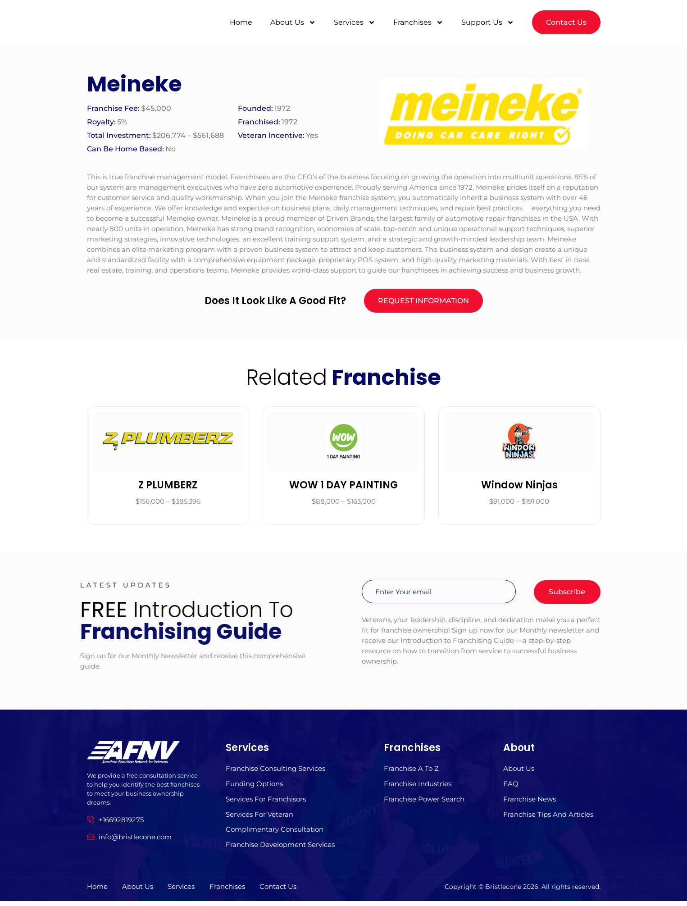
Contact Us (291, 892)
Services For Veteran (259, 818)
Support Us (487, 19)
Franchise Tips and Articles (548, 818)
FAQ (511, 787)
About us (518, 771)
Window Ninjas (519, 487)
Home (241, 19)
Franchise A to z (411, 771)
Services (354, 19)
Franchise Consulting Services (275, 771)
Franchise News (529, 802)
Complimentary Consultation (274, 834)
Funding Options (254, 787)
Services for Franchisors (266, 802)
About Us (293, 19)
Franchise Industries (417, 787)
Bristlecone (503, 892)
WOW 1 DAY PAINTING (343, 487)
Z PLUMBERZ (167, 487)
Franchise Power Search (424, 802)
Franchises (418, 19)
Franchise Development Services (280, 850)
